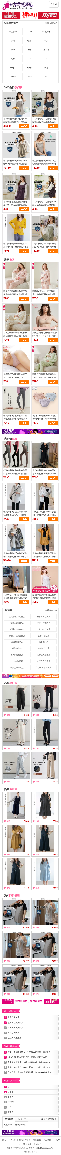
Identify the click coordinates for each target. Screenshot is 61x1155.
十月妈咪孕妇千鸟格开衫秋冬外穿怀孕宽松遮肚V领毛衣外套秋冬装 (15, 556)
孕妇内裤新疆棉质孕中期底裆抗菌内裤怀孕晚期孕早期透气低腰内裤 (44, 419)
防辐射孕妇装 (20, 1125)
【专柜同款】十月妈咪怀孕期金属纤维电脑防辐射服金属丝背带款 (44, 205)
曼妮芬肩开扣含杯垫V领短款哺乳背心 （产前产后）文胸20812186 (44, 335)
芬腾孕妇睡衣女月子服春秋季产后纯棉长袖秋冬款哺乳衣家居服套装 (44, 294)
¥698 (55, 888)
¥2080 (55, 927)
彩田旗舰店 (43, 642)
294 (37, 961)
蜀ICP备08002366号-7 (45, 1148)
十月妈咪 (13, 32)
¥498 (55, 715)
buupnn (13, 67)
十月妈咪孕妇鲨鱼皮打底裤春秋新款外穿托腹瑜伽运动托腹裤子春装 (15, 419)
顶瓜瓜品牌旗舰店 (15, 1022)
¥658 (55, 855)
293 (8, 748)
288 (8, 782)
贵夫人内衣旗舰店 (15, 1027)
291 (37, 748)
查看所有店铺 (51, 610)
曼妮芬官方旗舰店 (17, 617)
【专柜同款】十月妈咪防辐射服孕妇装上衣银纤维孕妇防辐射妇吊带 (44, 246)
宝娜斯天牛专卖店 (43, 667)
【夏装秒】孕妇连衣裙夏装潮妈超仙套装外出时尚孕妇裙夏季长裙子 (15, 598)
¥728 (26, 855)
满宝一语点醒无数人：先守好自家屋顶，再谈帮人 (29, 1052)
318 (8, 821)
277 (37, 855)
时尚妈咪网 (21, 1148)
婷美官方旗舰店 (43, 623)
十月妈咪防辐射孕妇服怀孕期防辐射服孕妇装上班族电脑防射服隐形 (15, 122)
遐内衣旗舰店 (13, 1017)
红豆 (30, 58)
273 (8, 888)
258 (37, 782)
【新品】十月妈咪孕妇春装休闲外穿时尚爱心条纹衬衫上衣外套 (44, 515)
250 (37, 888)
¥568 (26, 715)
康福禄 (46, 49)
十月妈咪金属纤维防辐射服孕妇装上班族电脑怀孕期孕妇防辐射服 (15, 205)
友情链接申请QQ (48, 1119)
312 (8, 927)
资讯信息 (10, 1046)
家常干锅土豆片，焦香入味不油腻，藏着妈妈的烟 (29, 1062)
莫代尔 (13, 76)
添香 (13, 40)
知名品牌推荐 (11, 23)
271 (37, 994)
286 (8, 994)
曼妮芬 (30, 40)
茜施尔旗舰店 (17, 642)
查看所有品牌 (51, 23)
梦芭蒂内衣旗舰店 (17, 636)
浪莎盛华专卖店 (17, 667)
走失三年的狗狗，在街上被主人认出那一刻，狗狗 (29, 1067)
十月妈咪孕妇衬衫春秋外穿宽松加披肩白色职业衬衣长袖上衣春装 (15, 515)
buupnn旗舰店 (17, 661)
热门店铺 (8, 610)
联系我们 (37, 1144)
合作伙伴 (22, 1119)
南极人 (11, 1112)
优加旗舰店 (17, 648)
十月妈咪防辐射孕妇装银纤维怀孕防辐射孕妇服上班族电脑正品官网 (15, 163)
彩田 (13, 58)
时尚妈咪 (8, 1125)
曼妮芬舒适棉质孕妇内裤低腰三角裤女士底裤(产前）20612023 (15, 377)
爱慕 (30, 49)
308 (37, 715)
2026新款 (13, 87)
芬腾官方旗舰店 (17, 623)
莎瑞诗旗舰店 (17, 655)
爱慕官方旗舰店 (43, 617)
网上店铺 (10, 1011)
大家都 (10, 438)
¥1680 (26, 927)
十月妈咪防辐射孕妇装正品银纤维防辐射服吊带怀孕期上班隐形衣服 (44, 163)
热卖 (10, 683)
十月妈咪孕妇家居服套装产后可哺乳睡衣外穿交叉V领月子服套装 (15, 246)
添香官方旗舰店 (17, 629)
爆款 (9, 259)
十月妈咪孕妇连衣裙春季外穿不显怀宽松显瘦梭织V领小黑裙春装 (44, 473)
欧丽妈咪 (46, 32)
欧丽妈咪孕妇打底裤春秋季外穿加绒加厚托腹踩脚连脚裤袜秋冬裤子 (15, 473)
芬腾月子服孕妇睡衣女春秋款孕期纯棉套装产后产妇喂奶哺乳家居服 (15, 335)
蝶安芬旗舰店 (43, 636)
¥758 (55, 821)
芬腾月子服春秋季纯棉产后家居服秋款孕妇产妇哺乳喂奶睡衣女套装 (15, 294)
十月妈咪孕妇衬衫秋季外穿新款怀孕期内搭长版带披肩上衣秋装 (44, 556)
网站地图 (47, 1140)
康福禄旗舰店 (43, 648)
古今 (46, 76)
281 (8, 855)
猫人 (46, 40)
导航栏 (54, 4)
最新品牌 (10, 1080)
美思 (46, 67)
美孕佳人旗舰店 (43, 655)
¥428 (26, 748)
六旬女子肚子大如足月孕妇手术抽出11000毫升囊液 (30, 1072)
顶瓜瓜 (11, 1092)
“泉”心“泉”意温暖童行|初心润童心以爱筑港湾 (27, 1057)
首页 (4, 1140)
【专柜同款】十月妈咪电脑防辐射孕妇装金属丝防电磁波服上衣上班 (44, 122)
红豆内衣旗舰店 (43, 661)
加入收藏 (27, 1144)
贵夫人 (11, 1097)
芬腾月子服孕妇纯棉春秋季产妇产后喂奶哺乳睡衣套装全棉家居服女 (44, 377)
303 (8, 961)
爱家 (13, 49)
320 (8, 715)
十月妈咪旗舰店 (43, 629)
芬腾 (30, 32)
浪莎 (30, 76)
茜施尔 (30, 67)
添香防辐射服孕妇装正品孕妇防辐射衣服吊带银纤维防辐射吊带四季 (44, 598)
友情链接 (9, 1119)
